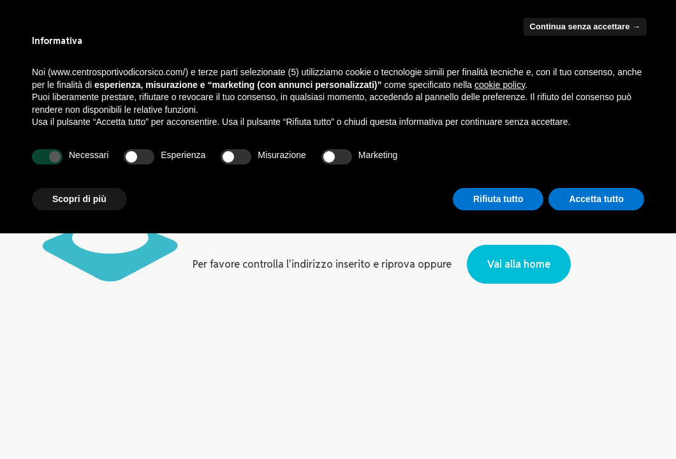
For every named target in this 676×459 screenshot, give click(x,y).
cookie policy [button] (499, 85)
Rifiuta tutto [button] (498, 199)
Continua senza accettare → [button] (585, 26)
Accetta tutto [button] (596, 199)
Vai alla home (518, 264)
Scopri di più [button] (79, 199)
